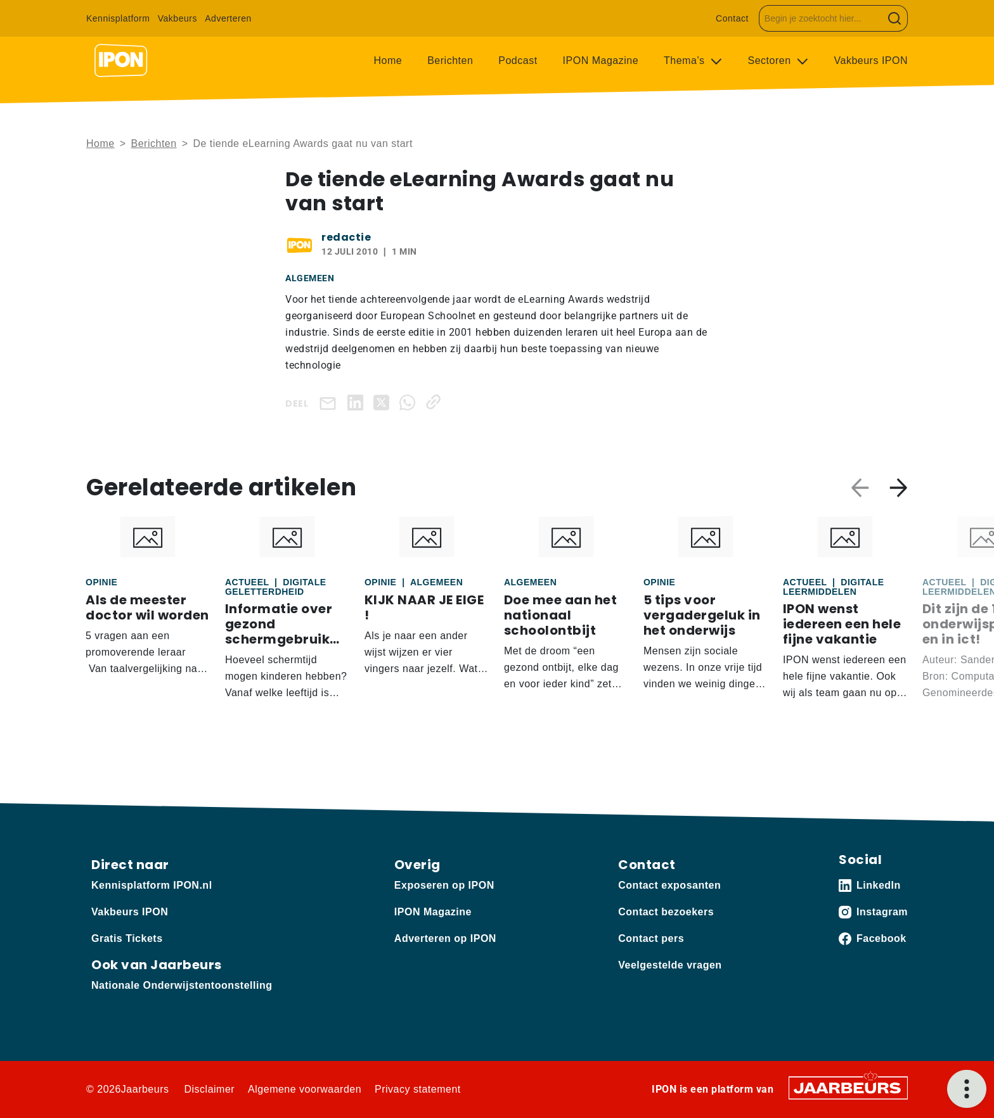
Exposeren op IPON (444, 885)
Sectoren (771, 60)
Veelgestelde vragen (669, 965)
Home (388, 60)
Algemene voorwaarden (304, 1089)
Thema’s (686, 60)
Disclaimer (209, 1089)
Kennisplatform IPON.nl (151, 885)
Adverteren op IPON (445, 938)
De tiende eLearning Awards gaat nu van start (302, 143)
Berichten (450, 60)
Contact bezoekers (666, 911)
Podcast (517, 60)
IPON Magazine (600, 60)
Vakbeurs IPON (871, 60)
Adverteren (228, 18)
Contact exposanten (669, 885)
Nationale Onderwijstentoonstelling (181, 985)
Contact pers (651, 938)
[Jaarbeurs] (848, 1087)
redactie (346, 237)
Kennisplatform (118, 18)
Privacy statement (418, 1089)
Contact (732, 18)
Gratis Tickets (127, 938)
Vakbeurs (177, 18)
